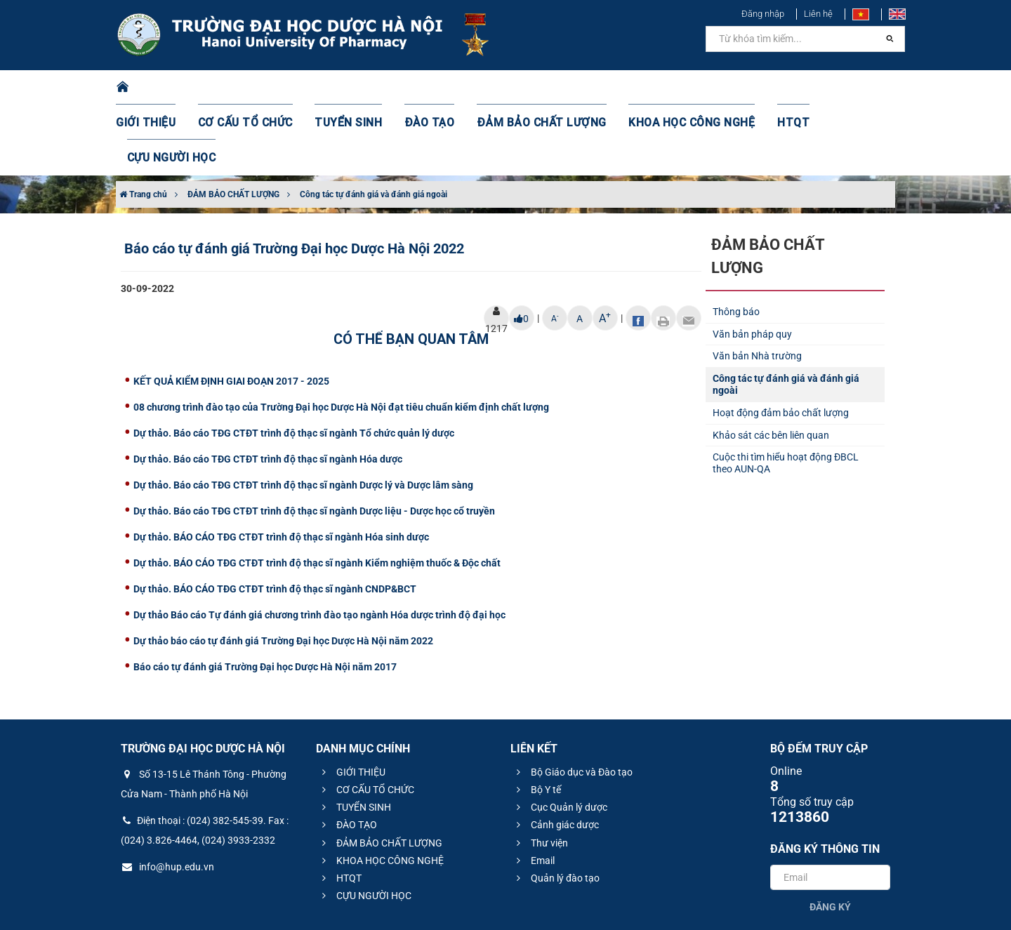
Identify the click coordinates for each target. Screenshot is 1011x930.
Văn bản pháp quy (752, 264)
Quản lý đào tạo (556, 807)
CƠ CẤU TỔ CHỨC (256, 87)
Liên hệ (818, 13)
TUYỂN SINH (351, 87)
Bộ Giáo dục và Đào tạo (573, 702)
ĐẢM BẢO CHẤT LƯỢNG (527, 87)
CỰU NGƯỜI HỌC (835, 87)
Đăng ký (830, 836)
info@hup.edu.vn (167, 796)
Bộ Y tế (537, 719)
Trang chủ (143, 124)
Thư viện (540, 772)
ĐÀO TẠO (426, 87)
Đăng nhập (762, 13)
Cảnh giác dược (556, 754)
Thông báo (736, 241)
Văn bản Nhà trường (757, 285)
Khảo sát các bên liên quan (771, 365)
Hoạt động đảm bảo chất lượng (781, 342)
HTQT (757, 87)
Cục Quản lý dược (560, 737)
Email (534, 790)
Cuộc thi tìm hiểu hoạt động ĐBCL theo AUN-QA (786, 392)
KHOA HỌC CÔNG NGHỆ (663, 87)
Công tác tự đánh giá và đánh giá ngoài (373, 124)
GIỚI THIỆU (164, 87)
